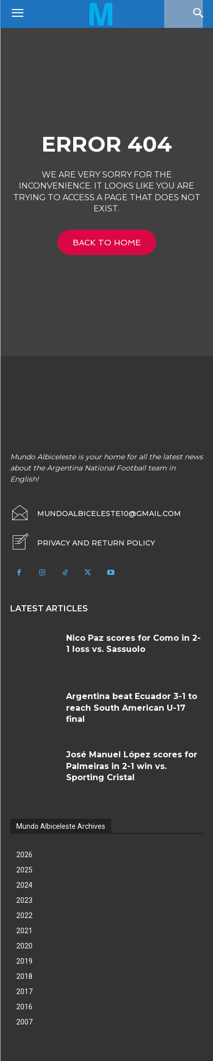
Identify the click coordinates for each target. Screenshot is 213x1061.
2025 (24, 870)
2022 (24, 915)
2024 (24, 885)
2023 (24, 900)
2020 (24, 946)
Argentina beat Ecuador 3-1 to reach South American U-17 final (131, 707)
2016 (24, 1007)
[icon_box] (82, 543)
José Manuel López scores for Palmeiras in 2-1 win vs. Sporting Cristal (131, 766)
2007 (24, 1022)
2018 (24, 976)
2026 (24, 855)
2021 (24, 931)
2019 (24, 961)
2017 (24, 991)
